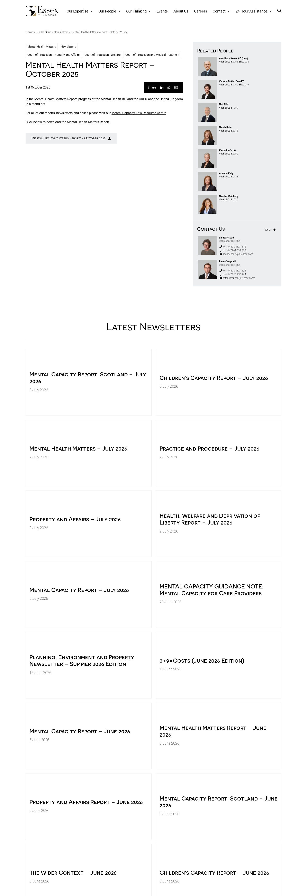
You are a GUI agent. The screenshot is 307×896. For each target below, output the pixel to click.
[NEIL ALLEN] (207, 104)
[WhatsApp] (168, 87)
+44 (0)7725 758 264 (232, 274)
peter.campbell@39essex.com (237, 278)
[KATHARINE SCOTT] (207, 150)
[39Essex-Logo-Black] (42, 8)
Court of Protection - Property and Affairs (53, 54)
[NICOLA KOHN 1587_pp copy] (207, 127)
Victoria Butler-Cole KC (231, 81)
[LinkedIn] (161, 87)
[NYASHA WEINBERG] (207, 196)
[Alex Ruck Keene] (207, 58)
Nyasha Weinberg (228, 196)
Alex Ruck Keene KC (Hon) (233, 58)
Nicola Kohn (225, 127)
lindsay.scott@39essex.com (236, 254)
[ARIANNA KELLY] (207, 173)
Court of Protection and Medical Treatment (152, 54)
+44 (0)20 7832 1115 (232, 246)
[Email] (176, 87)
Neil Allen (224, 104)
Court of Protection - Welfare (102, 54)
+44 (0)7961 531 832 (232, 250)
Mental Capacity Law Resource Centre (138, 113)
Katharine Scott (227, 150)
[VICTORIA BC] (207, 81)
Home (29, 32)
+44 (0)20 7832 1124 (232, 270)
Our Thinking (44, 32)
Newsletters (61, 32)
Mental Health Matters (41, 46)
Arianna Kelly (226, 173)
